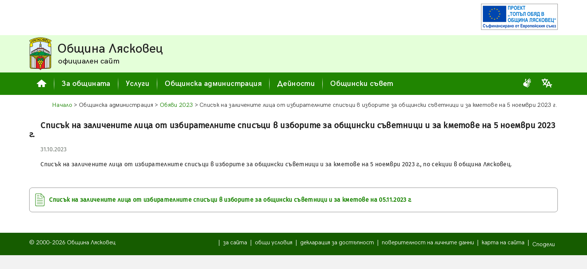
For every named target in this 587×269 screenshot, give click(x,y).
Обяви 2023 (176, 105)
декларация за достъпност (337, 242)
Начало (62, 105)
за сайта (235, 242)
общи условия (273, 242)
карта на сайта (503, 242)
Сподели (543, 244)
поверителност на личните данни (428, 242)
